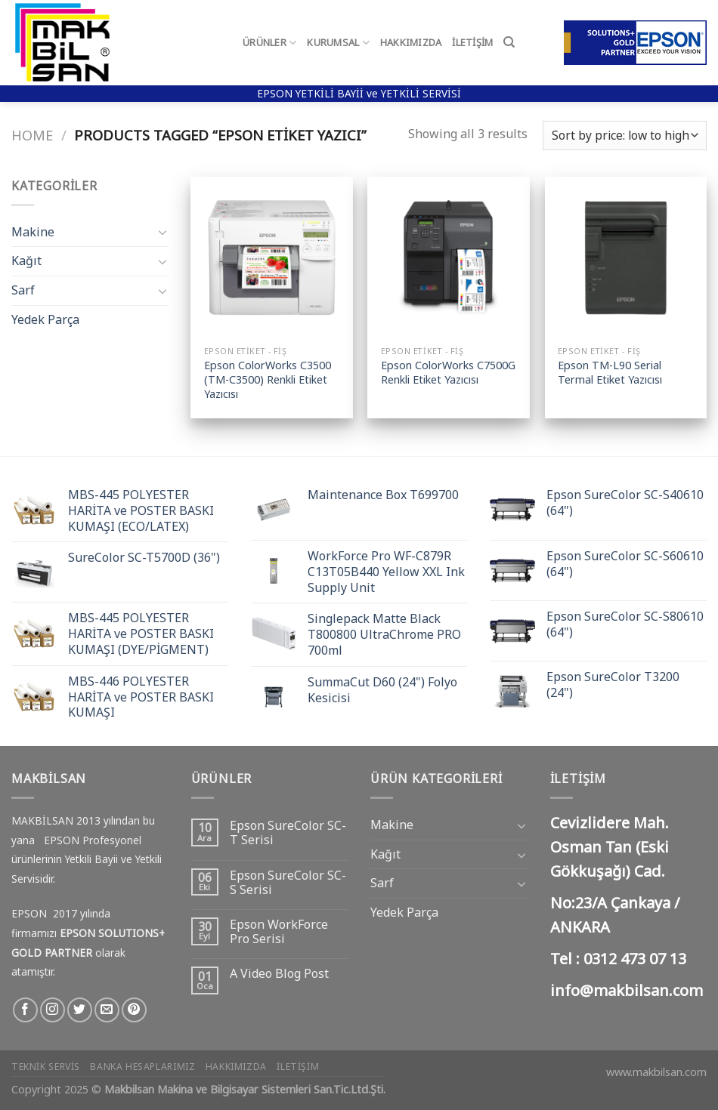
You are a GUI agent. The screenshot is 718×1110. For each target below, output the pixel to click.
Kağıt (26, 260)
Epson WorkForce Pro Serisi (279, 931)
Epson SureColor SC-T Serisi (288, 833)
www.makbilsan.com (656, 1072)
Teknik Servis (45, 1066)
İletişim (472, 42)
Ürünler (269, 42)
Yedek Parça (45, 319)
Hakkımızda (411, 42)
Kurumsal (338, 42)
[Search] (509, 42)
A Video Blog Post (279, 974)
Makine (32, 232)
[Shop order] (625, 135)
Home (32, 134)
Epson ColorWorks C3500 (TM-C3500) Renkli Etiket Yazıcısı (267, 379)
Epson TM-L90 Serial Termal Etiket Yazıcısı (610, 373)
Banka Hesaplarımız (142, 1066)
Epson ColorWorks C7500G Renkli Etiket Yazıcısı (448, 373)
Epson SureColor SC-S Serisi (288, 882)
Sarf (23, 290)
